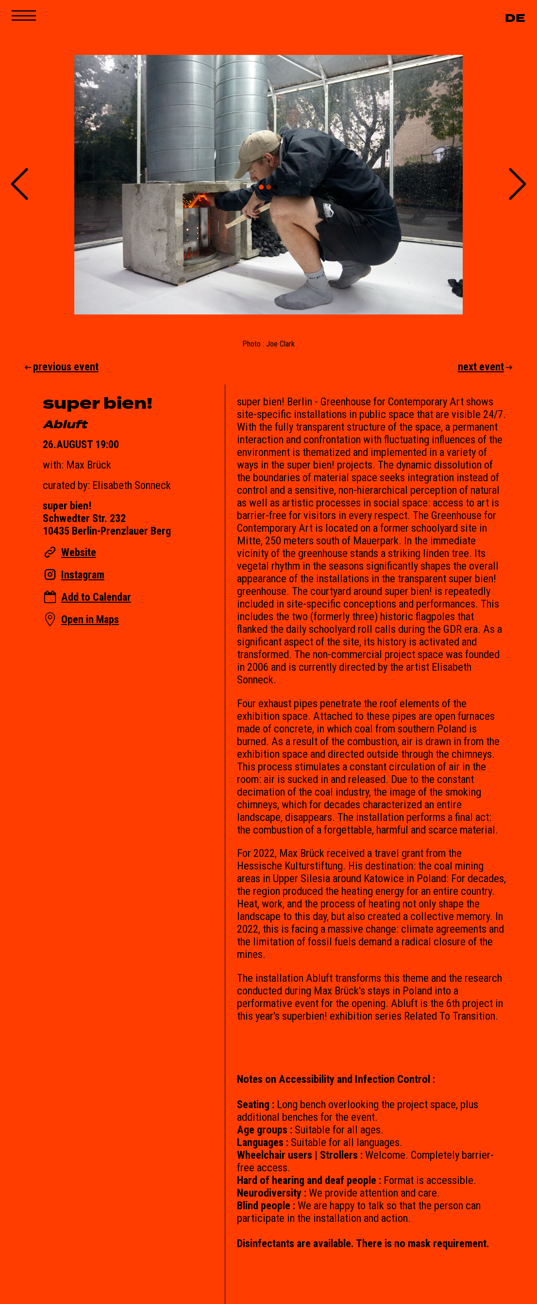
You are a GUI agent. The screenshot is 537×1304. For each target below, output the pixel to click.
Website (78, 552)
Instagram (82, 574)
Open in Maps (90, 619)
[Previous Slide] (19, 185)
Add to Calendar (96, 597)
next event (486, 366)
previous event (61, 366)
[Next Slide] (517, 185)
